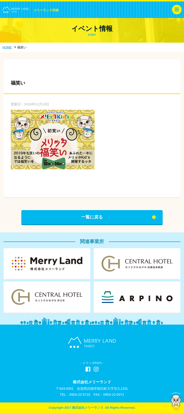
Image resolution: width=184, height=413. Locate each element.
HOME (7, 47)
